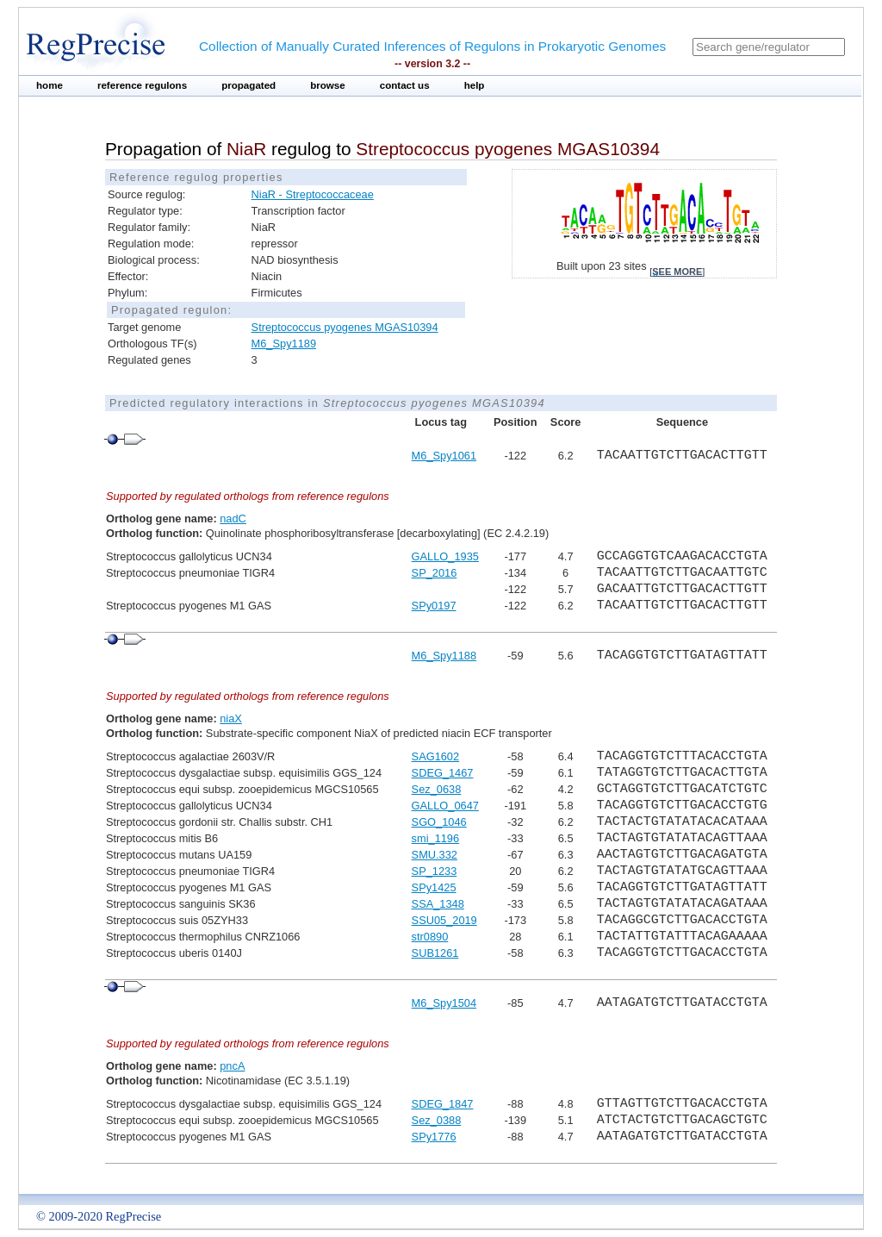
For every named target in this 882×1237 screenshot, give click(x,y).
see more (677, 271)
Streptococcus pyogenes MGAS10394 (345, 327)
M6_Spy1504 (444, 1002)
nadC (233, 518)
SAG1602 (436, 756)
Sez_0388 (437, 1120)
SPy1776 (434, 1136)
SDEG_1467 (443, 772)
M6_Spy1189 (284, 343)
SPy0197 (434, 605)
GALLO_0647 (445, 805)
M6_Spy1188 (444, 655)
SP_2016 (434, 572)
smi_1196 (436, 838)
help (474, 85)
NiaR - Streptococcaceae (313, 194)
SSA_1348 (438, 903)
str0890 (430, 936)
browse (327, 85)
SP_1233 (434, 871)
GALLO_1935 (445, 556)
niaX (231, 718)
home (49, 85)
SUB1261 (435, 952)
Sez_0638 (437, 789)
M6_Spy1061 (444, 455)
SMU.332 (434, 854)
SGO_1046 (439, 821)
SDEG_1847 (443, 1103)
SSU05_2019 (444, 920)
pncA (232, 1065)
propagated (248, 85)
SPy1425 (434, 887)
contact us (405, 85)
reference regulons (142, 85)
